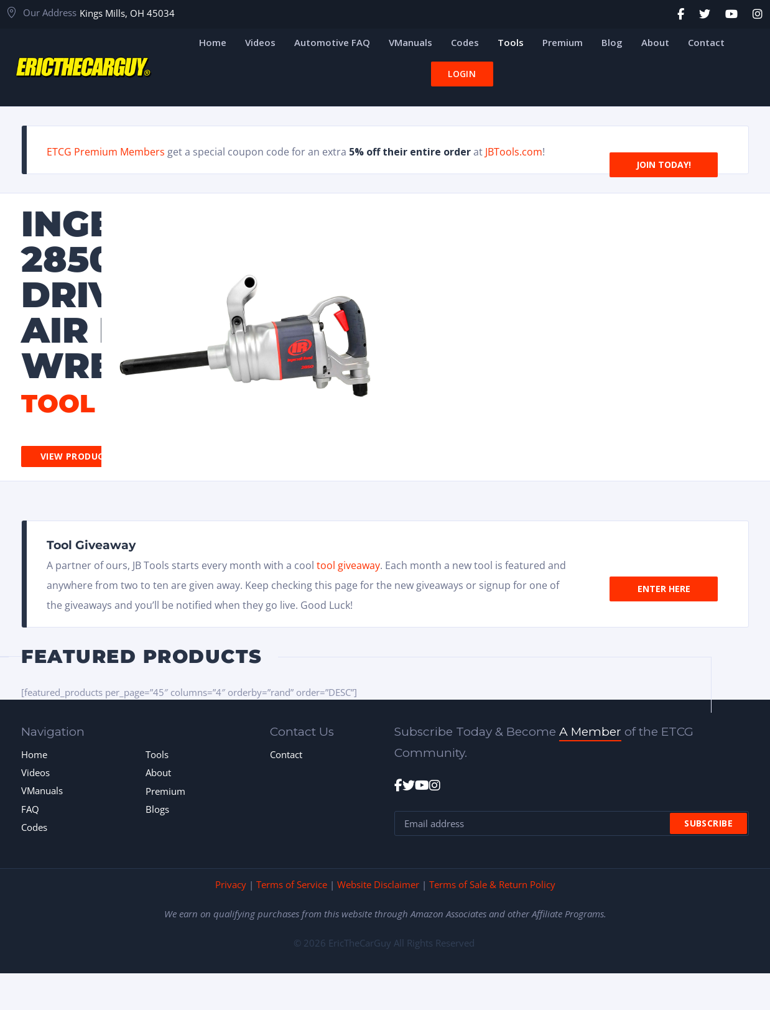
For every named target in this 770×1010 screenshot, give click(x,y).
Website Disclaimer (378, 884)
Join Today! (663, 149)
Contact (286, 754)
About (158, 772)
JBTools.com (513, 152)
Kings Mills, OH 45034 (127, 13)
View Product (75, 456)
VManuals (42, 790)
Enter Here (664, 574)
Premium (165, 791)
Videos (35, 772)
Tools (157, 754)
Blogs (157, 809)
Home (34, 754)
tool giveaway (348, 565)
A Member (590, 732)
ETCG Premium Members (106, 152)
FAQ (30, 809)
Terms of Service (291, 884)
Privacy (230, 884)
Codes (34, 827)
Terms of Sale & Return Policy (492, 884)
